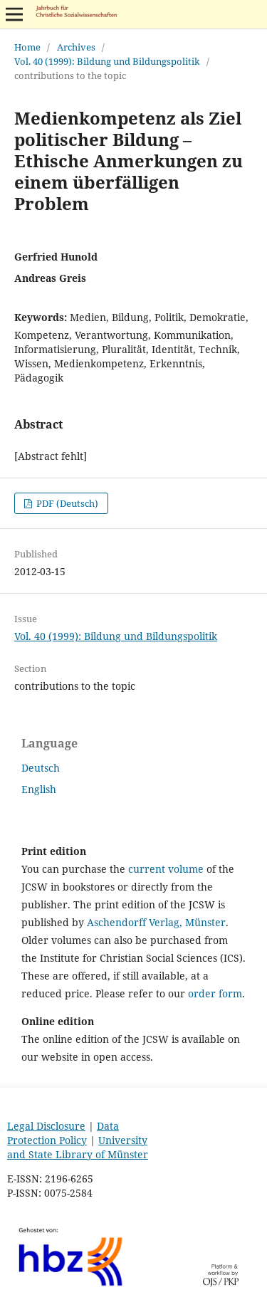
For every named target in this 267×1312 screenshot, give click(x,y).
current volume (166, 869)
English (38, 789)
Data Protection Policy (63, 1133)
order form (215, 993)
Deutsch (40, 768)
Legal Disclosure (46, 1126)
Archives (76, 47)
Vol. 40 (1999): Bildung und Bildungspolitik (107, 61)
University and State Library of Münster (77, 1147)
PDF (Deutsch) (66, 503)
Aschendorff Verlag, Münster (156, 922)
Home (27, 47)
